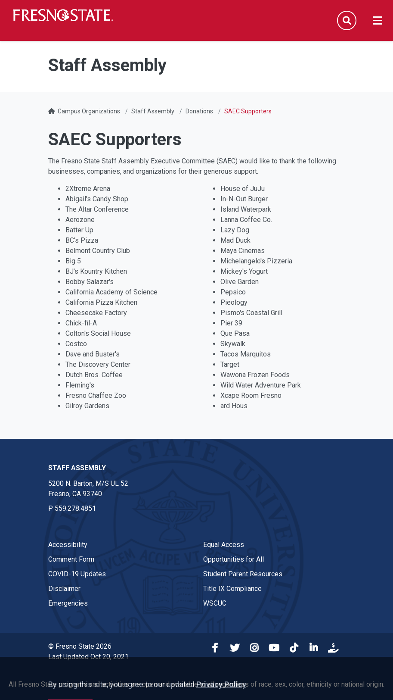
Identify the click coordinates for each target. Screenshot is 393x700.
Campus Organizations (89, 111)
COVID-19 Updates (77, 574)
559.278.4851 (75, 508)
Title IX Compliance (232, 588)
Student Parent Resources (242, 574)
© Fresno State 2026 (79, 646)
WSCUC (214, 603)
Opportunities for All (233, 559)
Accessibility (67, 545)
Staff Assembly (152, 111)
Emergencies (68, 603)
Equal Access (223, 545)
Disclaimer (64, 588)
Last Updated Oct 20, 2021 (88, 657)
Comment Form (71, 559)
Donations (199, 111)
